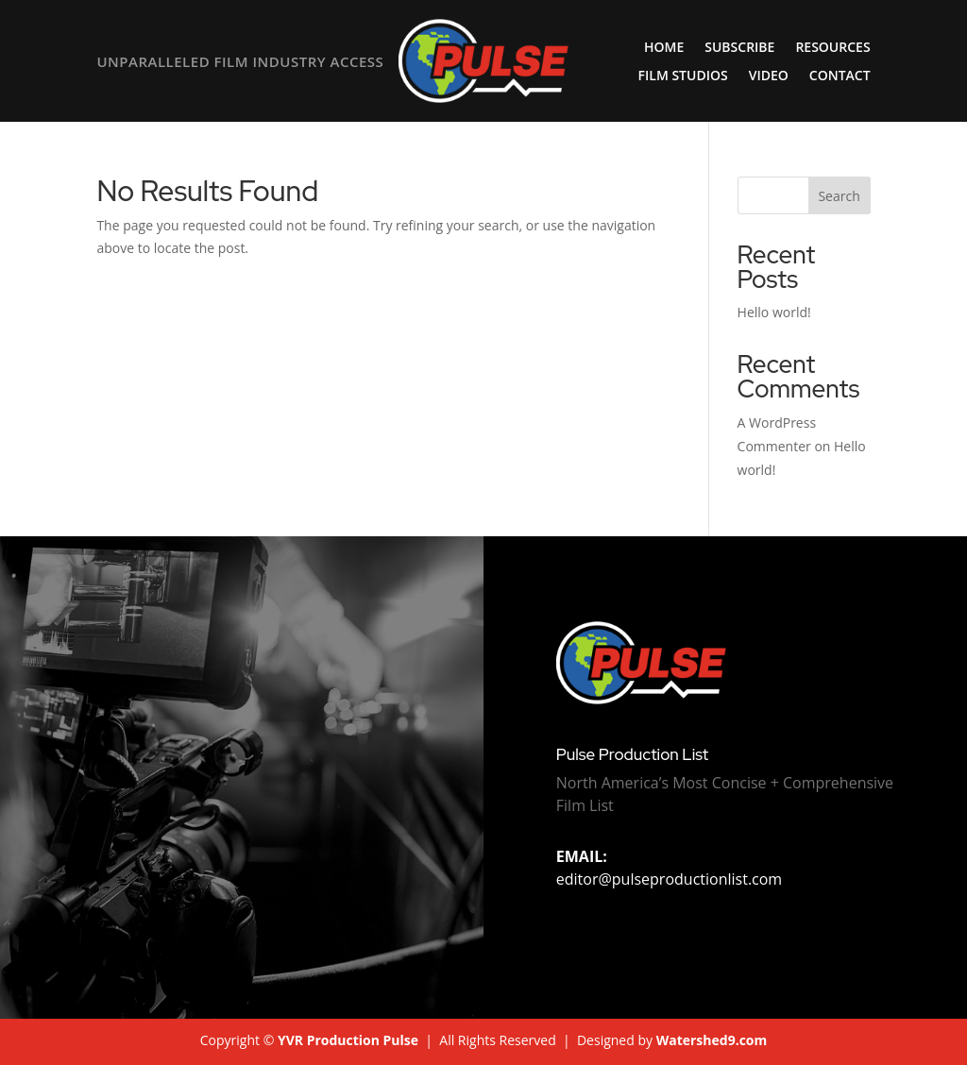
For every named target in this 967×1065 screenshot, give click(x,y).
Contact (840, 76)
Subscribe (739, 48)
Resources (832, 48)
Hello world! (774, 312)
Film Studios (683, 76)
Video (769, 76)
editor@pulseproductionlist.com (669, 867)
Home (664, 48)
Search (838, 196)
